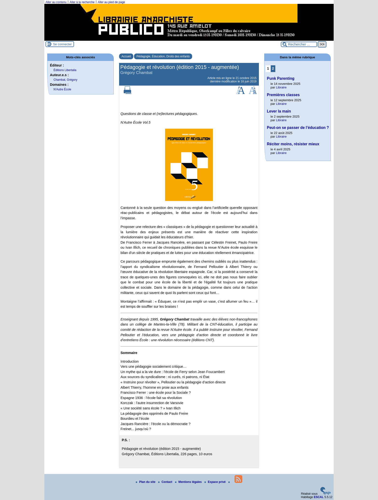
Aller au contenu (56, 2)
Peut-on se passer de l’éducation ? (298, 128)
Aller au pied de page (111, 2)
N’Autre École (62, 89)
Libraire (281, 87)
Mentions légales (188, 482)
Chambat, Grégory (65, 79)
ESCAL (319, 497)
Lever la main (279, 111)
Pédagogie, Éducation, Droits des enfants (163, 56)
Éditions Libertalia (65, 70)
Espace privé (215, 482)
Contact (165, 482)
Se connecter (62, 44)
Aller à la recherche (82, 2)
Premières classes (283, 95)
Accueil (126, 56)
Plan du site (146, 482)
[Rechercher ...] (299, 44)
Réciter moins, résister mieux (293, 144)
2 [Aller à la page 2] (273, 68)
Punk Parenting (280, 78)
